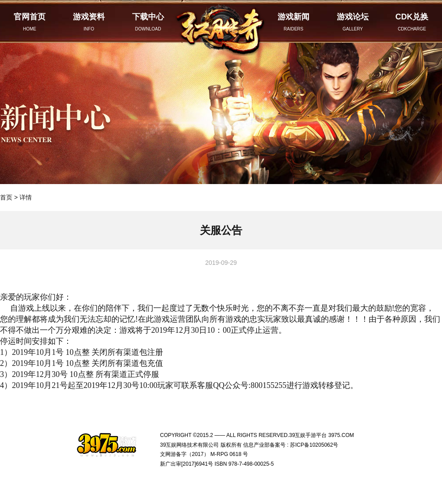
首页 (6, 197)
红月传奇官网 (221, 28)
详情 (25, 197)
